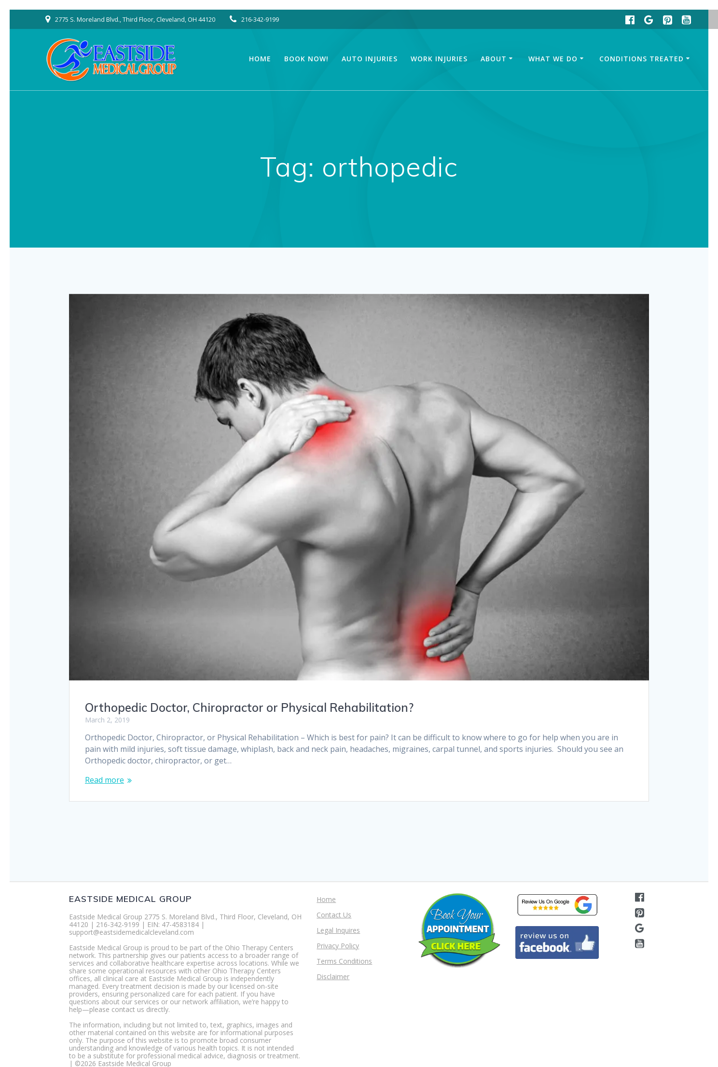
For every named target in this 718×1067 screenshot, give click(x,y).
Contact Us (334, 914)
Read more (104, 780)
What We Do (553, 58)
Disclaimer (333, 976)
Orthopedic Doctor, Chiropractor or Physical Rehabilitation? (249, 707)
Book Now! (306, 58)
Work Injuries (439, 58)
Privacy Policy (338, 945)
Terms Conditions (344, 961)
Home (260, 58)
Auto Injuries (370, 58)
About (494, 58)
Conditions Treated (641, 58)
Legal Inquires (338, 930)
